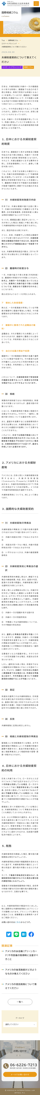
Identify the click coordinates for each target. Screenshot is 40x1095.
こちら (18, 922)
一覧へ (20, 1002)
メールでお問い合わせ (20, 1074)
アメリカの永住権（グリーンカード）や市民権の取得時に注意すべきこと (21, 955)
